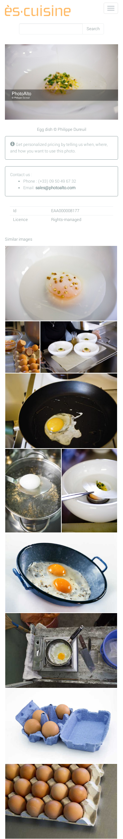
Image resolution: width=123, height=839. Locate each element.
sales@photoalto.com (55, 188)
